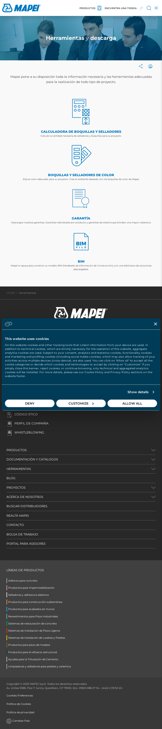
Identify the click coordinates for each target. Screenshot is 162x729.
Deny (29, 403)
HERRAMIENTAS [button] (18, 469)
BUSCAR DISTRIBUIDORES (26, 506)
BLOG (11, 478)
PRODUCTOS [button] (16, 450)
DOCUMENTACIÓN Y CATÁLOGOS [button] (32, 459)
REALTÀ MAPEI (17, 516)
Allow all (132, 403)
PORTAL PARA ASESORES (26, 544)
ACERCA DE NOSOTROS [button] (24, 497)
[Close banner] (155, 323)
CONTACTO (15, 525)
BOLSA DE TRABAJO (22, 534)
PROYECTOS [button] (16, 488)
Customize (81, 403)
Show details (138, 392)
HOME (10, 292)
